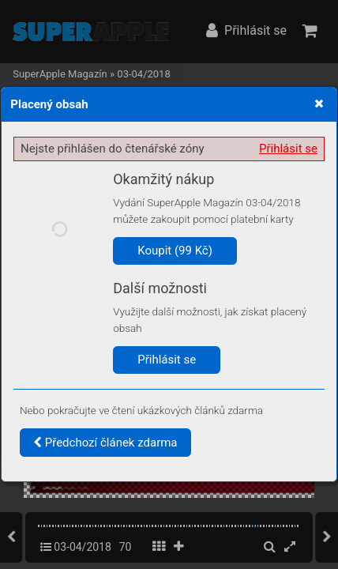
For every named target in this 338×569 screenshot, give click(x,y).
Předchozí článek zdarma (105, 442)
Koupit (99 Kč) (174, 250)
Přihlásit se (288, 148)
